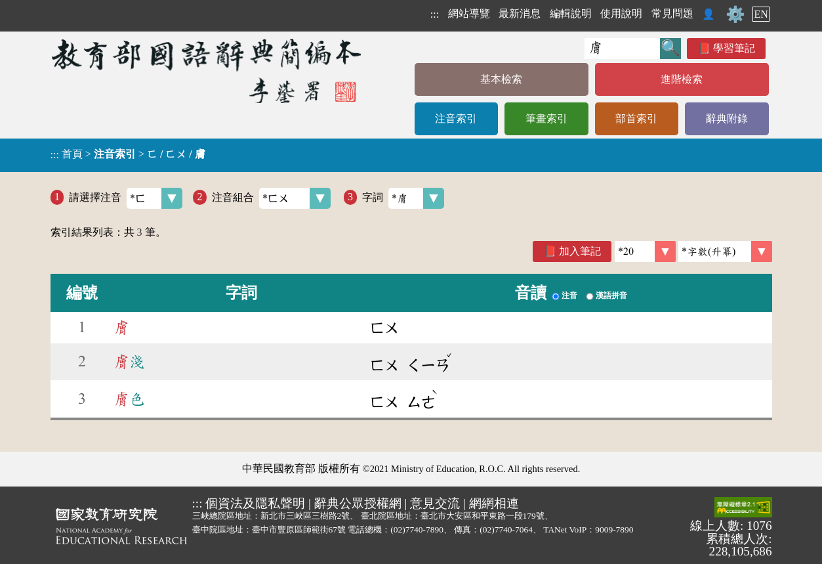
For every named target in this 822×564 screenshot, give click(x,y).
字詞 (403, 198)
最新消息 (520, 13)
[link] (725, 251)
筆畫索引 (546, 118)
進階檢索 (682, 79)
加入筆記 (580, 251)
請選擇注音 (125, 198)
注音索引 (456, 118)
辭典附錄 (727, 118)
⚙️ (735, 14)
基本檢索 (501, 79)
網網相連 (494, 503)
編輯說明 (571, 13)
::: (434, 14)
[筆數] (645, 251)
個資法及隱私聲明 (255, 503)
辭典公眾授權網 (357, 503)
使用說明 (621, 13)
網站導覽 (469, 13)
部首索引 (636, 118)
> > (128, 154)
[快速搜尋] (622, 48)
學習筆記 (734, 48)
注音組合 (271, 198)
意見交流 (435, 503)
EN (761, 14)
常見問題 (672, 13)
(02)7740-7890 (416, 529)
